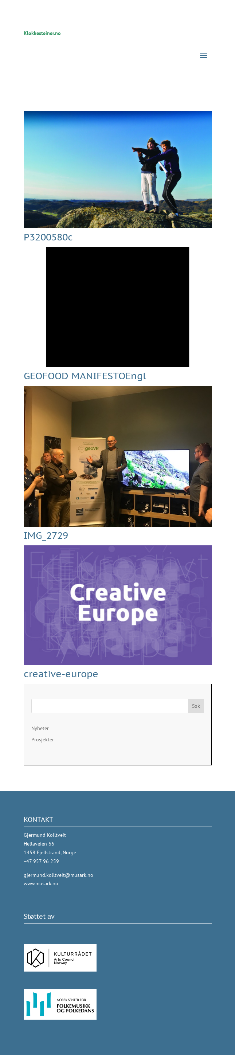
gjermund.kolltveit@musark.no (58, 875)
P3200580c (48, 237)
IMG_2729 (46, 535)
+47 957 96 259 (41, 861)
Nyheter (40, 728)
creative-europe (61, 674)
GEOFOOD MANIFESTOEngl (85, 376)
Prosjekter (42, 739)
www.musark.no (41, 883)
